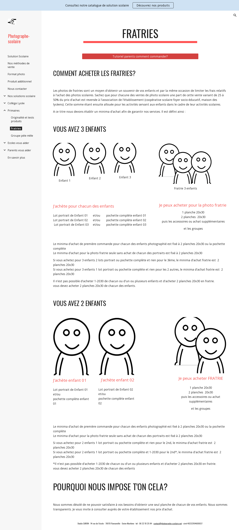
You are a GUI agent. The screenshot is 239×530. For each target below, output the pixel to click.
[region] (119, 5)
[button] (235, 15)
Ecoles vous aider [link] (18, 143)
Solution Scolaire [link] (18, 56)
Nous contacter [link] (17, 89)
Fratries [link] (16, 128)
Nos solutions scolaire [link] (21, 96)
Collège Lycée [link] (16, 103)
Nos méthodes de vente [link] (19, 65)
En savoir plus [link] (16, 157)
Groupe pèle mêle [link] (22, 135)
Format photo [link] (16, 74)
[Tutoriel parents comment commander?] (140, 56)
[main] (140, 35)
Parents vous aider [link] (19, 150)
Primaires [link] (14, 110)
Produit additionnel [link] (20, 81)
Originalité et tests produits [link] (22, 119)
